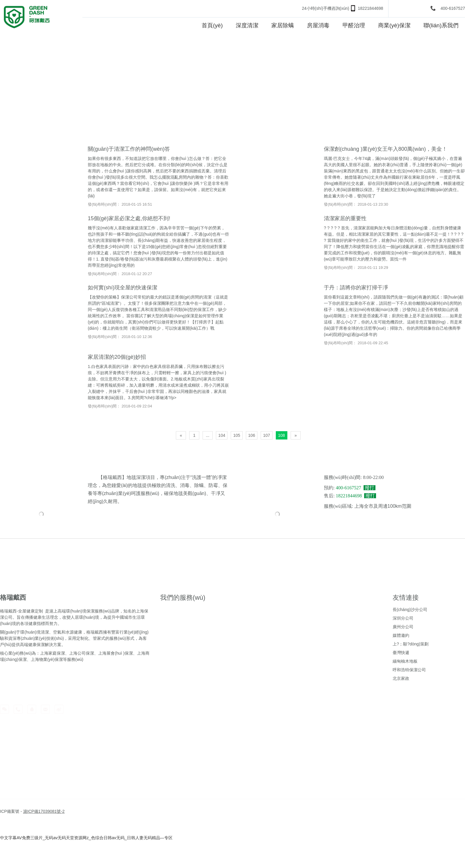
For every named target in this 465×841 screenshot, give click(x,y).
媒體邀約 (401, 635)
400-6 (445, 8)
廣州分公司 (403, 626)
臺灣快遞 (401, 652)
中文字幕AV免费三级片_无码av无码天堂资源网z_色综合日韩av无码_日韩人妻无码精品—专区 (86, 837)
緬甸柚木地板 (405, 661)
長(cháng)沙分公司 (410, 609)
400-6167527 (348, 487)
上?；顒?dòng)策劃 (411, 644)
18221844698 (370, 8)
